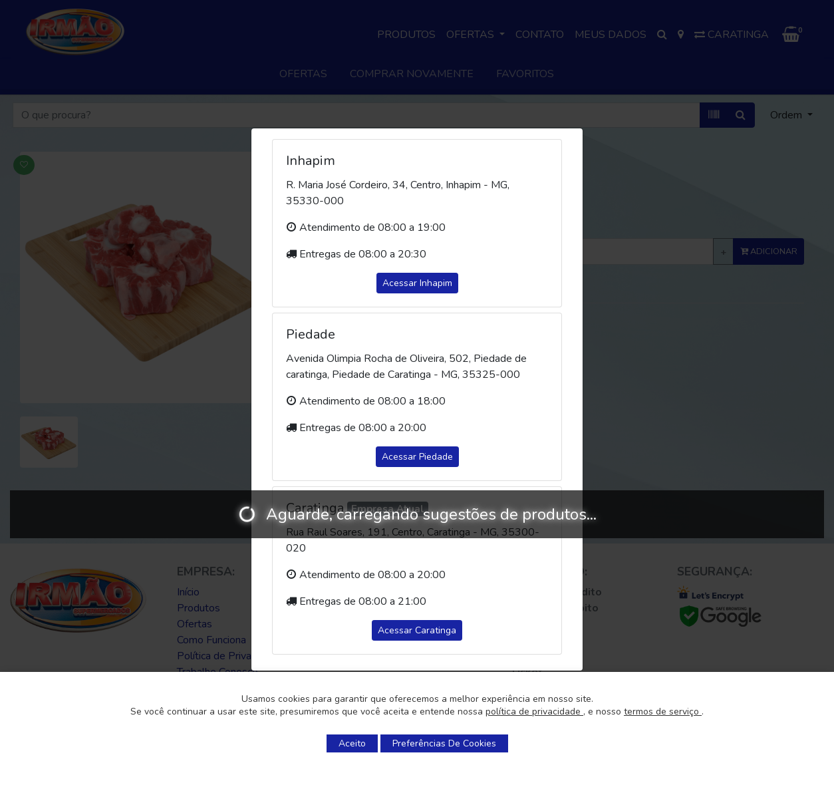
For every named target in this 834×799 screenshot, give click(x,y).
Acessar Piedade (417, 456)
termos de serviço (663, 711)
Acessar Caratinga (417, 630)
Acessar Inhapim (417, 283)
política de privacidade (534, 711)
